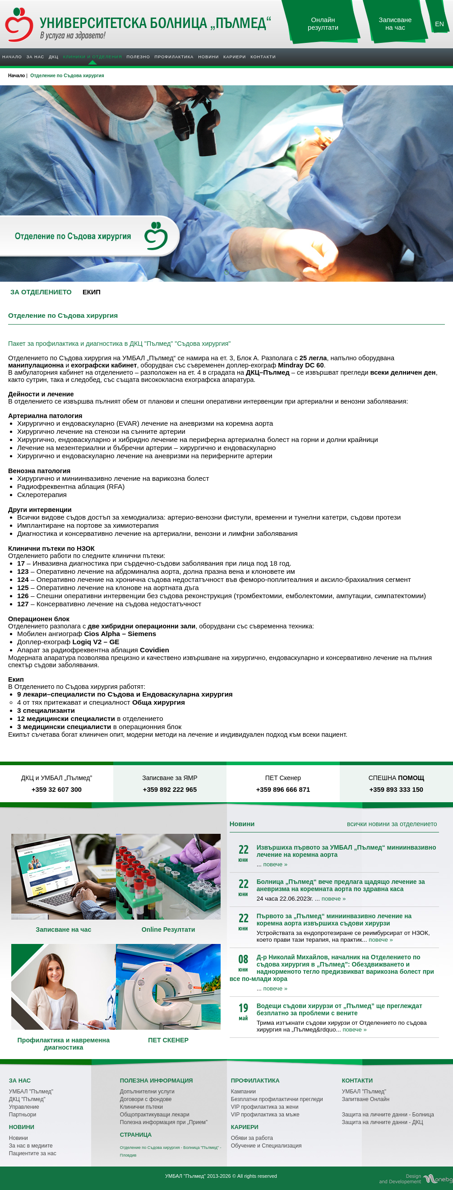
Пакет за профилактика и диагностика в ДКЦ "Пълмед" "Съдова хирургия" (119, 343)
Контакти (263, 57)
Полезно (138, 57)
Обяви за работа (252, 1138)
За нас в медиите (31, 1146)
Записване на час (395, 23)
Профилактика (174, 57)
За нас (35, 57)
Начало (12, 57)
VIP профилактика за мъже (265, 1114)
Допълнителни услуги (147, 1091)
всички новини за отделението (392, 823)
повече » (275, 864)
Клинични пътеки (141, 1107)
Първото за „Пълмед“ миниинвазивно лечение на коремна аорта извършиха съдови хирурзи (334, 919)
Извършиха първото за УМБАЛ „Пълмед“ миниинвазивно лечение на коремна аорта (346, 851)
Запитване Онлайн (365, 1099)
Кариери (234, 57)
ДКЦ (53, 57)
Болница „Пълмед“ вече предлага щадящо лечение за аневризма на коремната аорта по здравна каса (341, 885)
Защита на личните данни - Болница (388, 1114)
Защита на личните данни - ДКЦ (382, 1122)
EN (439, 24)
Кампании (243, 1091)
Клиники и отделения (92, 57)
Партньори (22, 1114)
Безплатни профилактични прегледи (277, 1099)
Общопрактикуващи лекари (155, 1114)
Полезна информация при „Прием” (164, 1122)
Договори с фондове (146, 1099)
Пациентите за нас (32, 1153)
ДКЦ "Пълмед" (27, 1099)
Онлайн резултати (323, 23)
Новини (208, 57)
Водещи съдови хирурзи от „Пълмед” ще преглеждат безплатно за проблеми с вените (339, 1009)
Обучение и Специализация (266, 1146)
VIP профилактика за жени (265, 1107)
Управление (24, 1107)
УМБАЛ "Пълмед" (31, 1091)
